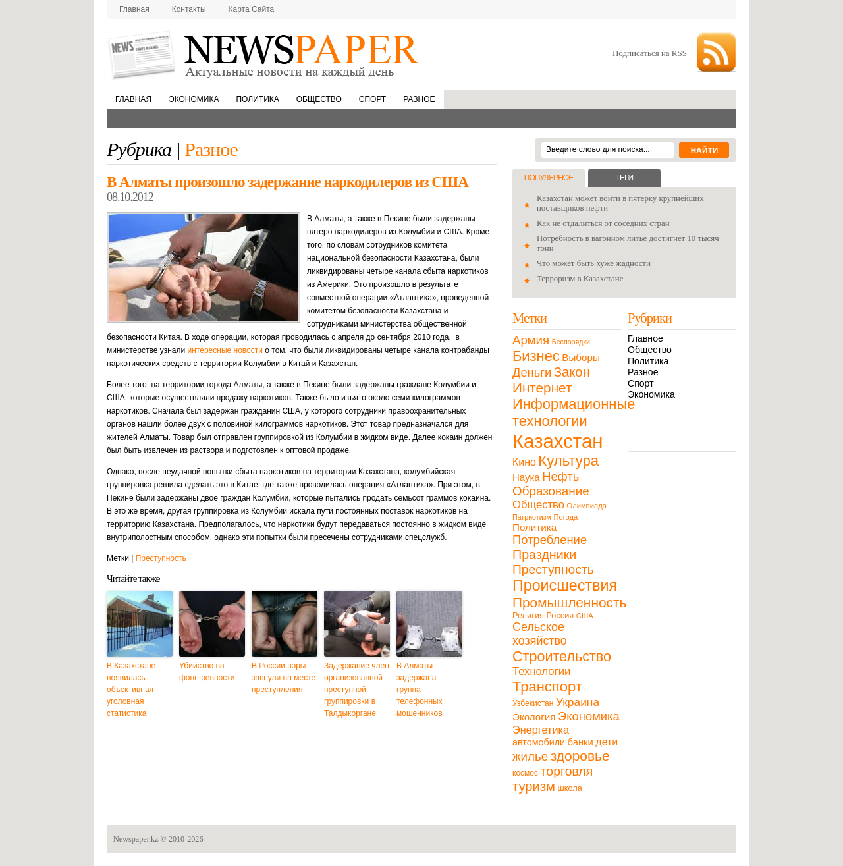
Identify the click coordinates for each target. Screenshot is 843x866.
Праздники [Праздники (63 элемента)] (544, 554)
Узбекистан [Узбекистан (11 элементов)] (532, 703)
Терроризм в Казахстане (580, 278)
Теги (624, 177)
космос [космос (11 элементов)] (525, 773)
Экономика (194, 99)
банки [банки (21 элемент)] (580, 742)
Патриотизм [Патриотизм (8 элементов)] (531, 517)
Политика (257, 99)
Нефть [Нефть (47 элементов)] (560, 476)
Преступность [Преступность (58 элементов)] (553, 569)
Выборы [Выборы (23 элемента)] (580, 357)
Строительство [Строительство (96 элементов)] (561, 656)
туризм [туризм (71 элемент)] (533, 786)
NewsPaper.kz (265, 54)
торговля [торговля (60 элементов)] (567, 771)
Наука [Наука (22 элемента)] (526, 477)
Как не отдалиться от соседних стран (603, 223)
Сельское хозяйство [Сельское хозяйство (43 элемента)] (539, 633)
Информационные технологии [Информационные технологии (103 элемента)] (573, 412)
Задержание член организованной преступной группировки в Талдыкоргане (356, 689)
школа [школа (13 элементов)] (570, 788)
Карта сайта (252, 9)
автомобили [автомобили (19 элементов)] (538, 742)
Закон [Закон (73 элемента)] (572, 372)
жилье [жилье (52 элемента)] (530, 756)
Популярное (548, 177)
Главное (645, 338)
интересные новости (225, 350)
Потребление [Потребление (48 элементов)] (549, 540)
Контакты (189, 9)
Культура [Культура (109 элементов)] (568, 460)
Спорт (372, 99)
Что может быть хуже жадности (594, 263)
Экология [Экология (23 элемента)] (533, 716)
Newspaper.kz (136, 839)
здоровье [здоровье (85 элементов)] (580, 755)
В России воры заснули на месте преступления (283, 677)
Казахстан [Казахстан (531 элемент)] (557, 441)
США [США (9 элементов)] (584, 616)
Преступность (161, 558)
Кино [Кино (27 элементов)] (524, 462)
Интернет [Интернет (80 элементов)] (542, 387)
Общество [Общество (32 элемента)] (538, 505)
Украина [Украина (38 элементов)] (577, 702)
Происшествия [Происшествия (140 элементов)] (564, 585)
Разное (419, 99)
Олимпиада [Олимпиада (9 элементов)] (587, 506)
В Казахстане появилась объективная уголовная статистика (131, 689)
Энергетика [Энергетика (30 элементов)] (540, 730)
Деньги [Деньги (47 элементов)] (531, 372)
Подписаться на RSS (649, 53)
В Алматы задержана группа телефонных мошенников (419, 689)
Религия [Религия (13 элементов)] (528, 615)
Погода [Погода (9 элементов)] (565, 517)
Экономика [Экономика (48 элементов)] (589, 716)
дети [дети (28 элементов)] (606, 741)
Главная (134, 9)
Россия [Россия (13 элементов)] (560, 615)
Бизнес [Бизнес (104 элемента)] (536, 356)
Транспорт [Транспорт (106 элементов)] (547, 686)
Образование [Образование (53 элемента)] (550, 491)
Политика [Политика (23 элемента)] (534, 527)
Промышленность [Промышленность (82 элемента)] (569, 602)
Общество (319, 99)
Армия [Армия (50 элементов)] (530, 340)
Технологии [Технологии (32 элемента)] (541, 671)
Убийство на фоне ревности (206, 671)
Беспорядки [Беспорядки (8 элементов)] (571, 342)
